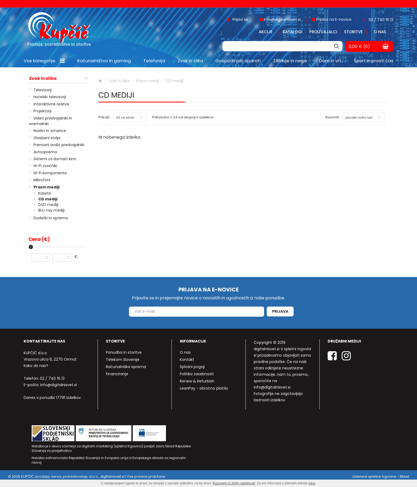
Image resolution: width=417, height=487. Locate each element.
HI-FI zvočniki (45, 165)
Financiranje (117, 374)
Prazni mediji (47, 187)
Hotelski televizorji (50, 97)
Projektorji (42, 111)
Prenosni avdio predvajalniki (59, 144)
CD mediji (47, 199)
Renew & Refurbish (197, 381)
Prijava (280, 311)
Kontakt (187, 359)
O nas (380, 32)
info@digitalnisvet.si (58, 384)
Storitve (353, 32)
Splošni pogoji (192, 366)
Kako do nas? (36, 365)
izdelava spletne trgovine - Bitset (380, 476)
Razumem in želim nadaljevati (234, 483)
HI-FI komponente (50, 173)
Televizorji (43, 90)
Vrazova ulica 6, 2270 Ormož (50, 359)
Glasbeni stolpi (47, 138)
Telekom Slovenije (122, 359)
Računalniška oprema (126, 366)
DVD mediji (48, 204)
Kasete (44, 193)
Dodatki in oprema (51, 218)
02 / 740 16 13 (52, 378)
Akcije (266, 32)
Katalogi (292, 32)
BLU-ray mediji (51, 210)
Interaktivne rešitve (51, 104)
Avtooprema (45, 152)
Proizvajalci (323, 32)
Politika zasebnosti (197, 374)
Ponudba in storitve (124, 352)
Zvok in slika (43, 78)
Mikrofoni (42, 180)
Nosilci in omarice (50, 130)
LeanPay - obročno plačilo (204, 388)
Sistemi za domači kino (55, 159)
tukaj (311, 483)
